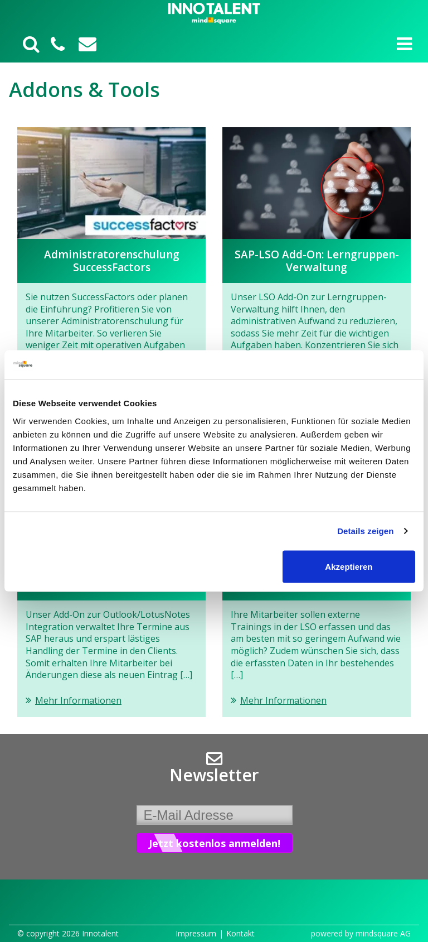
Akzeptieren (348, 566)
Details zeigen (365, 531)
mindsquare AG (383, 933)
